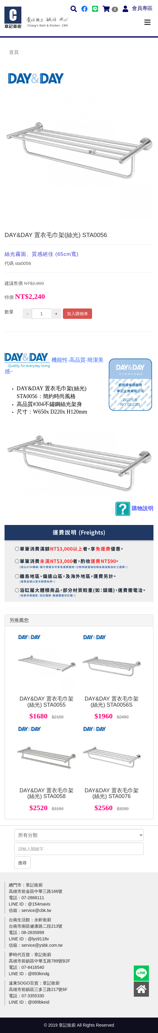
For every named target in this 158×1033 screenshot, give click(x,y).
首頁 (14, 52)
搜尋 (22, 862)
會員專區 (142, 8)
